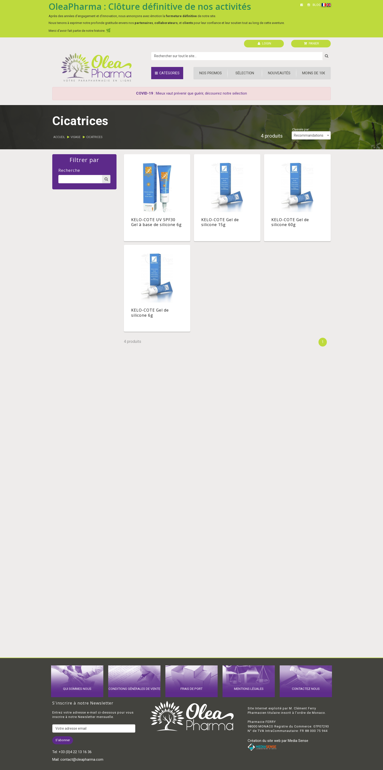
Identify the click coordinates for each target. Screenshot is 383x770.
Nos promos (210, 73)
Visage (76, 137)
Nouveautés (279, 73)
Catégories (167, 73)
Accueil (59, 137)
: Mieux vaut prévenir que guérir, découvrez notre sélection (191, 93)
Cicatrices (94, 137)
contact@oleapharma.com (81, 759)
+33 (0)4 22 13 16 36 (75, 752)
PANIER (311, 43)
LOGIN (264, 43)
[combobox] (311, 135)
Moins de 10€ (313, 73)
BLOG (317, 5)
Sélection (244, 73)
